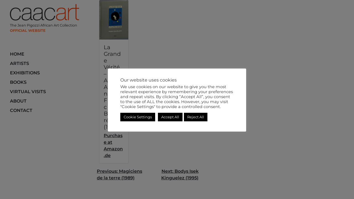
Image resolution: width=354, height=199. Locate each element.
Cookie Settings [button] (138, 117)
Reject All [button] (195, 117)
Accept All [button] (170, 117)
